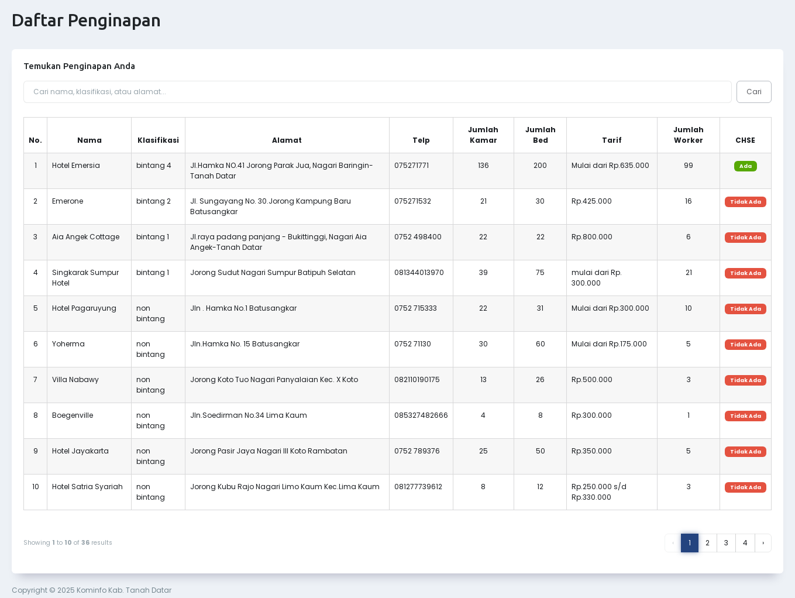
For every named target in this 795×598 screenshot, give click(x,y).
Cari (754, 92)
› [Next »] (763, 543)
